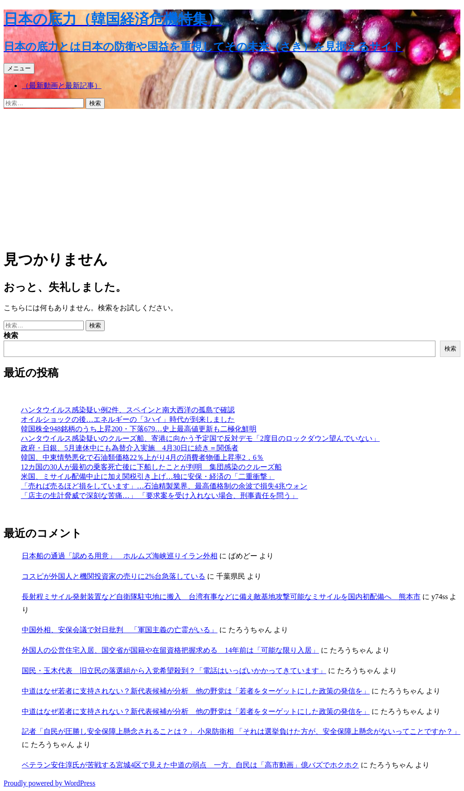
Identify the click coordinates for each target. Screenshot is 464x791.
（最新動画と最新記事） (62, 85)
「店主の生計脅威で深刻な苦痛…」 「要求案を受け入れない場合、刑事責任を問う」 (159, 495)
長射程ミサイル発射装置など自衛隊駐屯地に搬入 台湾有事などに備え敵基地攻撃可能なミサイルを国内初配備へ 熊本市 (221, 597)
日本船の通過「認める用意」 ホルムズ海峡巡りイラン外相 (120, 556)
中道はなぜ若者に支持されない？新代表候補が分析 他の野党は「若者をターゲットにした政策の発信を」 (196, 691)
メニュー (19, 68)
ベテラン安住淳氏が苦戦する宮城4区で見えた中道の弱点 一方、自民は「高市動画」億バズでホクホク (190, 765)
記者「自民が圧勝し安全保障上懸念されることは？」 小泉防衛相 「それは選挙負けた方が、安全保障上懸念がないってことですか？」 (241, 731)
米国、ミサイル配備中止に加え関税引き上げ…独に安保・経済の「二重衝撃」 (148, 476)
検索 (11, 335)
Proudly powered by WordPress (49, 783)
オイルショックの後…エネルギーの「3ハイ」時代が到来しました (128, 419)
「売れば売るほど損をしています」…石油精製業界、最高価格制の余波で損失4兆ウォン (164, 486)
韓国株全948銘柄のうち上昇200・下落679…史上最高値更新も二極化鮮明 (138, 429)
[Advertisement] (232, 176)
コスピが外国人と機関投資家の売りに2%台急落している (113, 576)
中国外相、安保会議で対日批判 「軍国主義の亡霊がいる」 (120, 630)
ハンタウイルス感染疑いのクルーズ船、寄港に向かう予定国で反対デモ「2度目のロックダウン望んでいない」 (200, 438)
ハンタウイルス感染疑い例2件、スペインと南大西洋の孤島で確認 (128, 410)
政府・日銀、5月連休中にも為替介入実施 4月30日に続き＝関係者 (129, 448)
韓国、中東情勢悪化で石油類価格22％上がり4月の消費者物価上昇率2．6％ (142, 457)
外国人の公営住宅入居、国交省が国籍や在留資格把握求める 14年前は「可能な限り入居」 (170, 650)
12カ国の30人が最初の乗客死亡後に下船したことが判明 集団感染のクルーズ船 (151, 467)
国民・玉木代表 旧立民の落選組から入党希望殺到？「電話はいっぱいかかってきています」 (174, 670)
